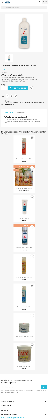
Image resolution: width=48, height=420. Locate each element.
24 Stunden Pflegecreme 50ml (24, 336)
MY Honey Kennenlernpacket (24, 188)
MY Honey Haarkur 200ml (24, 366)
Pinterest (15, 96)
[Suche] (24, 7)
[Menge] (3, 88)
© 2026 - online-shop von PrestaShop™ (13, 418)
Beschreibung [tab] (9, 112)
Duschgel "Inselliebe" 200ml (24, 159)
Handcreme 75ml (24, 218)
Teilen (7, 96)
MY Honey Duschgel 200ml (24, 277)
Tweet (11, 96)
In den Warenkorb (18, 88)
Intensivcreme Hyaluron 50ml (24, 248)
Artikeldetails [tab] (21, 112)
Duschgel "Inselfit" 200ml (24, 307)
